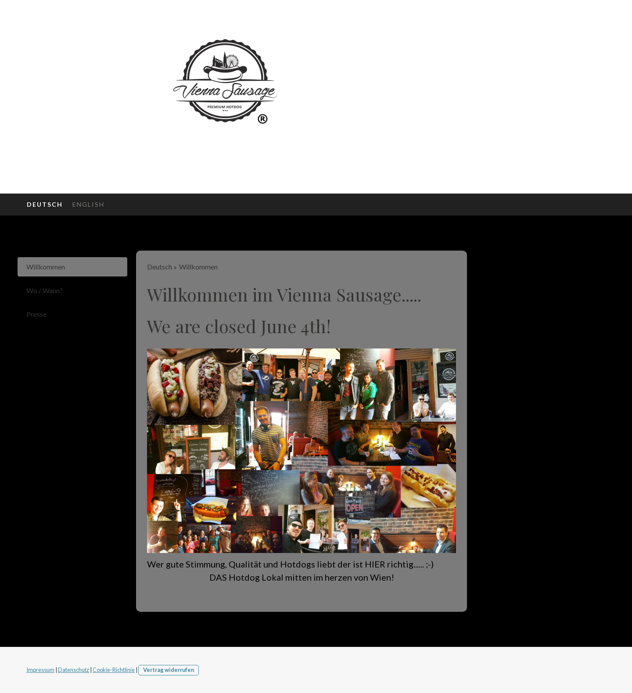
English (88, 204)
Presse (36, 314)
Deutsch (45, 204)
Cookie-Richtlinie (114, 669)
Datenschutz (73, 669)
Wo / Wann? (44, 290)
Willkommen (45, 266)
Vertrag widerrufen (168, 669)
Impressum (40, 669)
